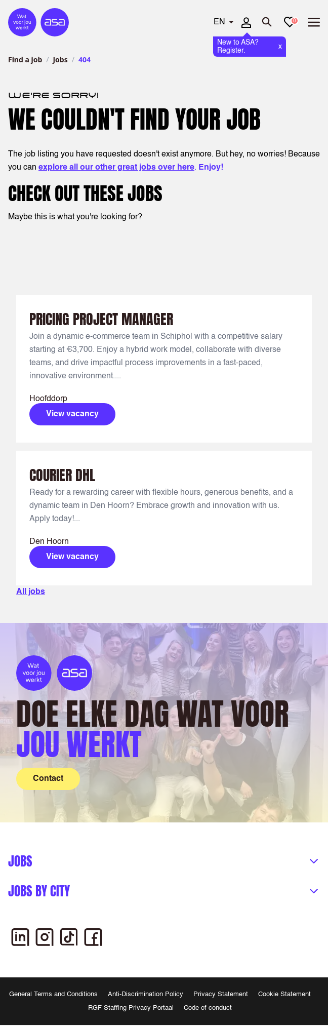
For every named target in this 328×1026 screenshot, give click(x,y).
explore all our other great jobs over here (116, 168)
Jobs (60, 59)
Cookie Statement (284, 994)
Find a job (25, 59)
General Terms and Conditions (53, 994)
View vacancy (72, 414)
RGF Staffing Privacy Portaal (131, 1008)
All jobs (30, 592)
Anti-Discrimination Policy (145, 994)
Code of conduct (208, 1008)
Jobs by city (39, 891)
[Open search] (267, 22)
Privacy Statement (220, 994)
